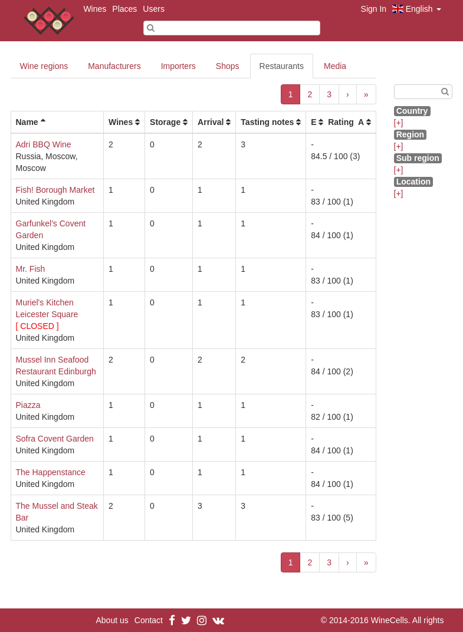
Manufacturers (114, 66)
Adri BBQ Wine (43, 144)
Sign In (374, 9)
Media (335, 66)
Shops (227, 66)
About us (112, 620)
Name (27, 122)
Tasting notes (267, 122)
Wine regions (44, 66)
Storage (165, 122)
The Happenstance (51, 472)
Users (154, 9)
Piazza (28, 405)
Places (124, 9)
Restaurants (282, 66)
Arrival (211, 122)
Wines (94, 9)
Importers (178, 66)
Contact (148, 620)
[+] (398, 122)
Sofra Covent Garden (55, 438)
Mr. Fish (30, 269)
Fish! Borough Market (55, 190)
